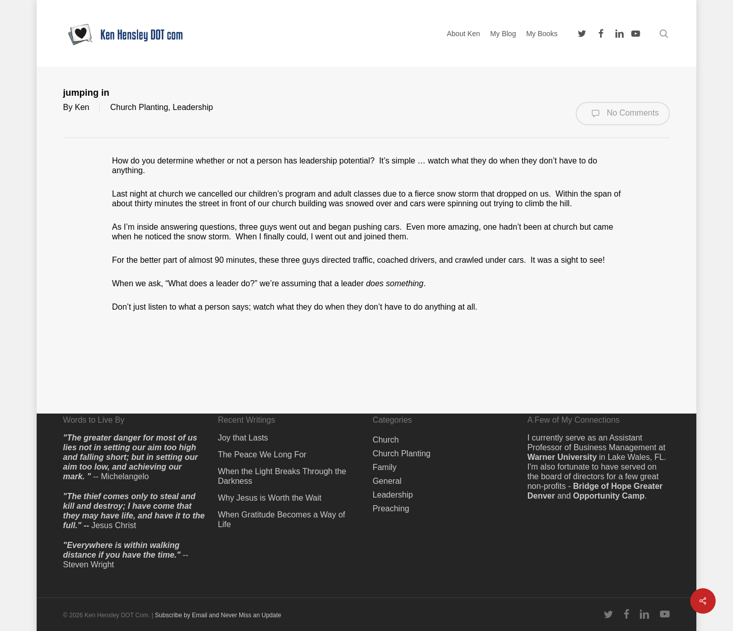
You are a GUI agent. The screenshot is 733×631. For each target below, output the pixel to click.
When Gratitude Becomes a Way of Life (281, 519)
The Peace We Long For (262, 454)
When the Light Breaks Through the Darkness (282, 476)
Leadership (193, 107)
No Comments (623, 113)
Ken (82, 107)
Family (385, 467)
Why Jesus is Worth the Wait (270, 497)
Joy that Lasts (243, 437)
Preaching (391, 508)
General (387, 481)
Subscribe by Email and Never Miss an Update (218, 615)
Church (386, 439)
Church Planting (139, 107)
